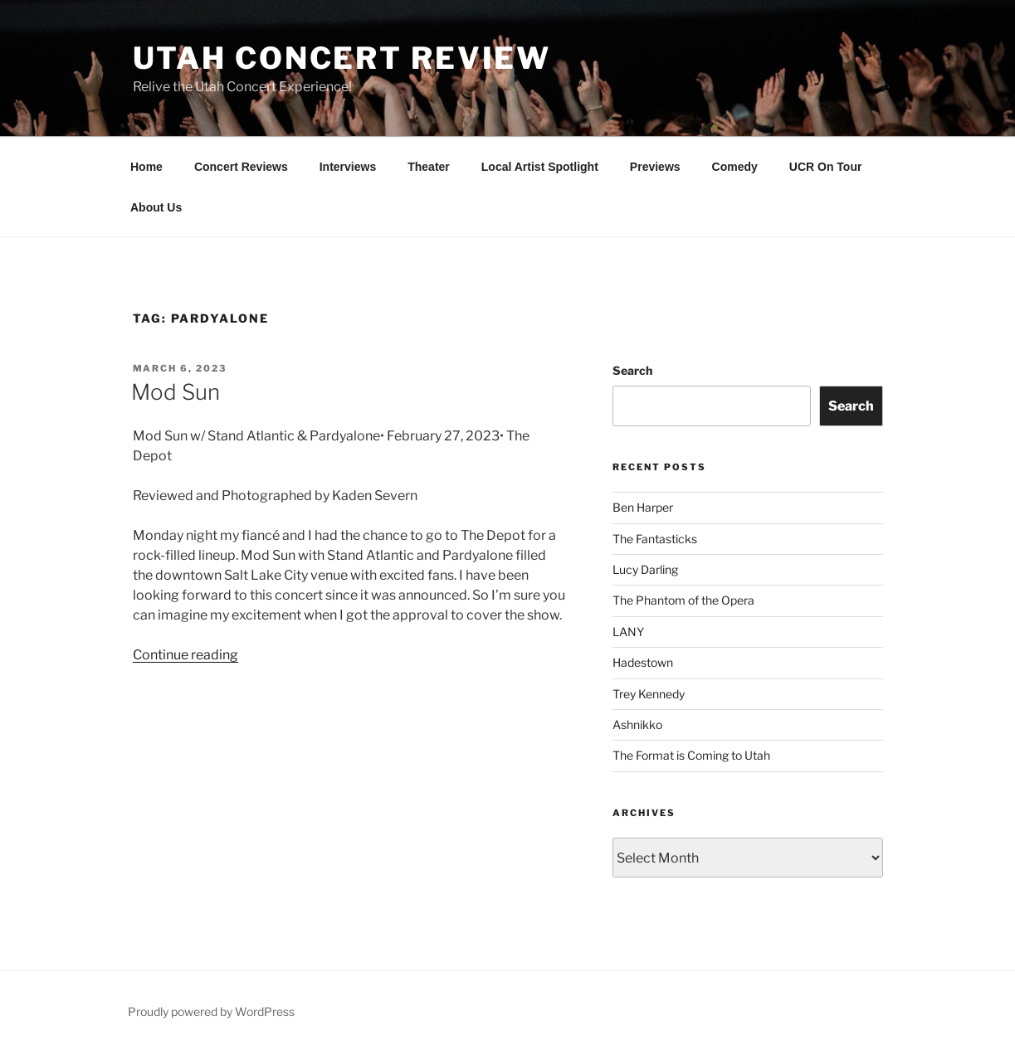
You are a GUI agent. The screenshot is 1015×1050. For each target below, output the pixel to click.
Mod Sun (175, 392)
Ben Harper (642, 507)
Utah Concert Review (342, 58)
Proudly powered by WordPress (211, 1011)
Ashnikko (637, 724)
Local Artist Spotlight (539, 166)
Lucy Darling (645, 569)
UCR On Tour (825, 166)
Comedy (735, 166)
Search (632, 370)
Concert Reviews (241, 166)
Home (146, 166)
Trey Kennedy (648, 694)
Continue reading (185, 655)
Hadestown (642, 662)
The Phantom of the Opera (683, 600)
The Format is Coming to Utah (691, 755)
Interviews (348, 166)
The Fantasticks (654, 539)
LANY (628, 632)
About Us (156, 207)
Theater (428, 166)
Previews (655, 166)
